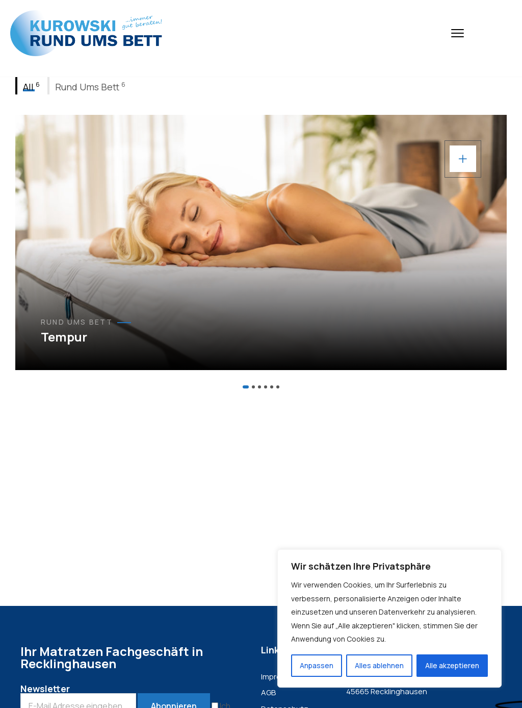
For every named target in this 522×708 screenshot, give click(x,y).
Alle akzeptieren (452, 665)
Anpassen (316, 665)
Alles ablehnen (379, 665)
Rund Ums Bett (77, 322)
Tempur (64, 336)
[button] (246, 386)
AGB (268, 692)
